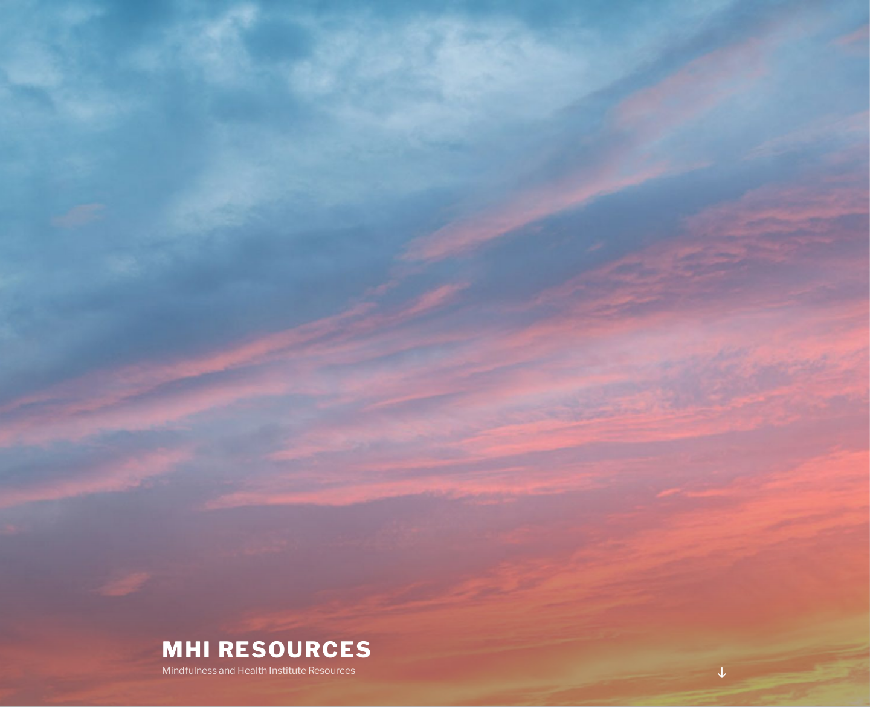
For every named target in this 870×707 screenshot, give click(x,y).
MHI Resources (267, 649)
